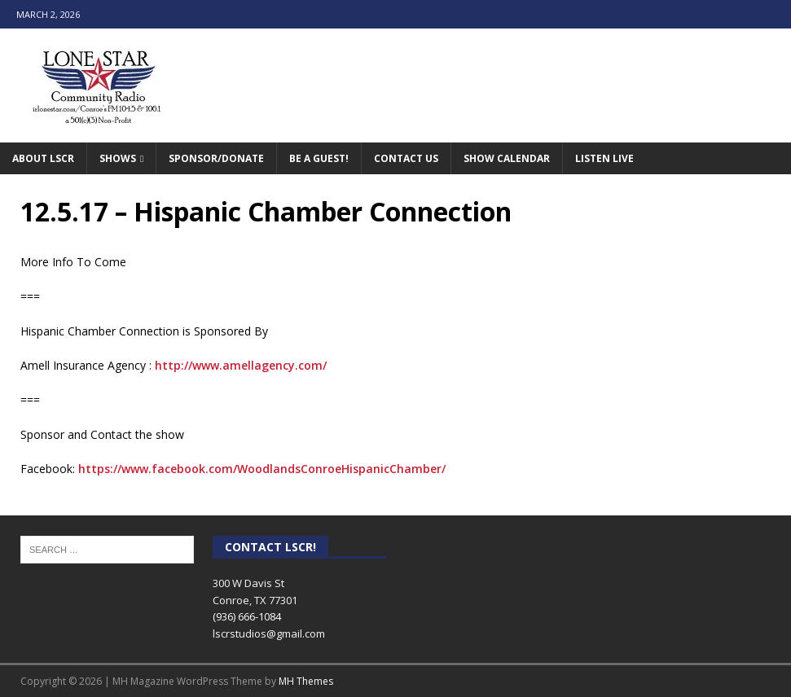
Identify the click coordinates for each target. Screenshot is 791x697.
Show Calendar (507, 158)
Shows (117, 158)
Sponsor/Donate (216, 158)
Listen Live (604, 158)
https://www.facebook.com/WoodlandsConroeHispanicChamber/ (262, 468)
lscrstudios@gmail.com (269, 633)
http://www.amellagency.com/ (241, 365)
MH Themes (306, 681)
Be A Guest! (319, 158)
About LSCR (43, 158)
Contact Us (406, 158)
